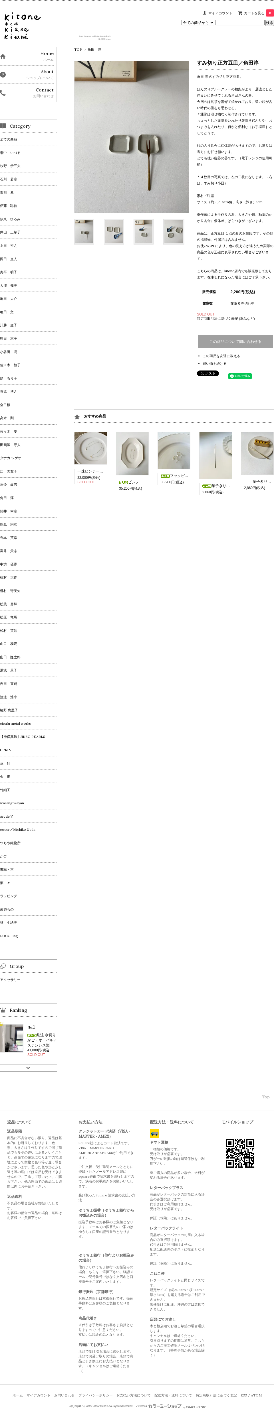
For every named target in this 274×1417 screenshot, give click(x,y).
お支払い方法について (133, 1395)
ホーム (18, 1395)
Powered (171, 1406)
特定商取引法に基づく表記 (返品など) (226, 318)
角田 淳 (94, 49)
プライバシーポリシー (95, 1395)
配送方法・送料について (173, 1395)
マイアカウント (220, 13)
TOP (78, 49)
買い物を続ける (215, 363)
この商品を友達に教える (221, 356)
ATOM (256, 1395)
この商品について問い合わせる (235, 341)
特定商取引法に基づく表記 (216, 1395)
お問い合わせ (64, 1395)
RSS (244, 1395)
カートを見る (259, 13)
